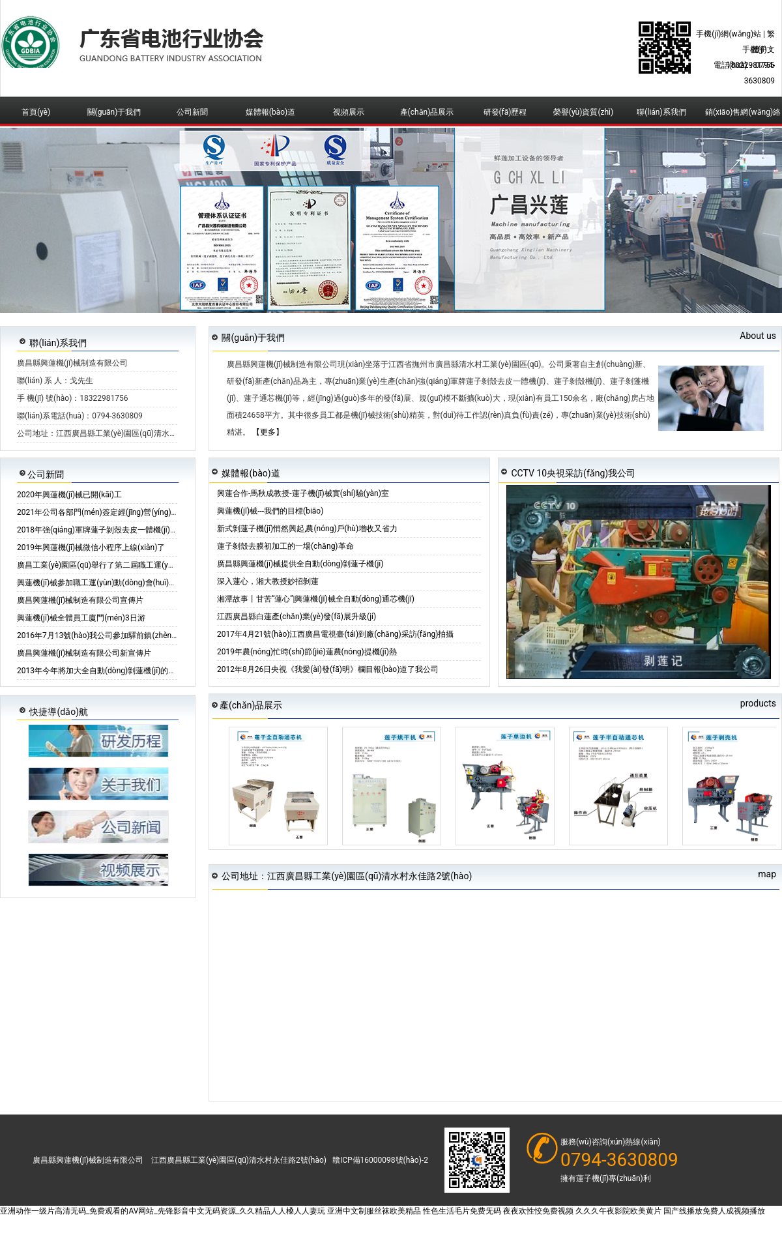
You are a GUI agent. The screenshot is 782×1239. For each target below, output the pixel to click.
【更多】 (267, 432)
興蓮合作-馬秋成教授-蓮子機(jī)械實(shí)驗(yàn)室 (303, 493)
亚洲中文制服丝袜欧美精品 (374, 1211)
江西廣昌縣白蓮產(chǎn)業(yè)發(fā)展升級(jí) (296, 616)
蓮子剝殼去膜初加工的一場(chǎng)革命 (285, 546)
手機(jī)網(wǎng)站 (728, 33)
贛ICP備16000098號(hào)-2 (380, 1160)
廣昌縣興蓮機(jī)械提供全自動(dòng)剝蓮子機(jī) (300, 563)
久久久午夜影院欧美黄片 (618, 1211)
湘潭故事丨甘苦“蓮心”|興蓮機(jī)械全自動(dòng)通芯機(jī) (315, 599)
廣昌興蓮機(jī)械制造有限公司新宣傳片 (84, 653)
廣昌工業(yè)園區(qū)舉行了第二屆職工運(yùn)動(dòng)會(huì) (125, 565)
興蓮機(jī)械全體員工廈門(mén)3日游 (81, 617)
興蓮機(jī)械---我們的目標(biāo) (270, 511)
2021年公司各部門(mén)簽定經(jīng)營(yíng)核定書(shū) (114, 512)
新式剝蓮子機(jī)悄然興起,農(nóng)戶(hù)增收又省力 (307, 528)
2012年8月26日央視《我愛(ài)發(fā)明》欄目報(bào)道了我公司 (328, 669)
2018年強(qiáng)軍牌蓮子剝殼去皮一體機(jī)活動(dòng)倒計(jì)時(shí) (137, 529)
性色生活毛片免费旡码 (462, 1211)
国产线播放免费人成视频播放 (714, 1211)
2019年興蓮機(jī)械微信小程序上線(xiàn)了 (91, 547)
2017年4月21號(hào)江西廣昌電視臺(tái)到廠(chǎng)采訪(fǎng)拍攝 (335, 634)
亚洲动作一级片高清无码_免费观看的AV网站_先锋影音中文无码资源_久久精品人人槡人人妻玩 (162, 1211)
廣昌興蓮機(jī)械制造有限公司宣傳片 (80, 600)
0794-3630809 (619, 1160)
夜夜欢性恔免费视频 (538, 1211)
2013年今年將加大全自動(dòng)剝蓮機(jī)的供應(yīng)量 (114, 670)
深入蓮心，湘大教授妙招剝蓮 (268, 581)
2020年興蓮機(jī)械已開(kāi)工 (69, 494)
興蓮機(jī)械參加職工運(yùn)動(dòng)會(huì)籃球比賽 (108, 582)
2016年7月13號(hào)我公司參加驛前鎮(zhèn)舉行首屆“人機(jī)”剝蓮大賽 (142, 635)
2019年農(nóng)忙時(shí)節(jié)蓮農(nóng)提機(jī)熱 (307, 651)
